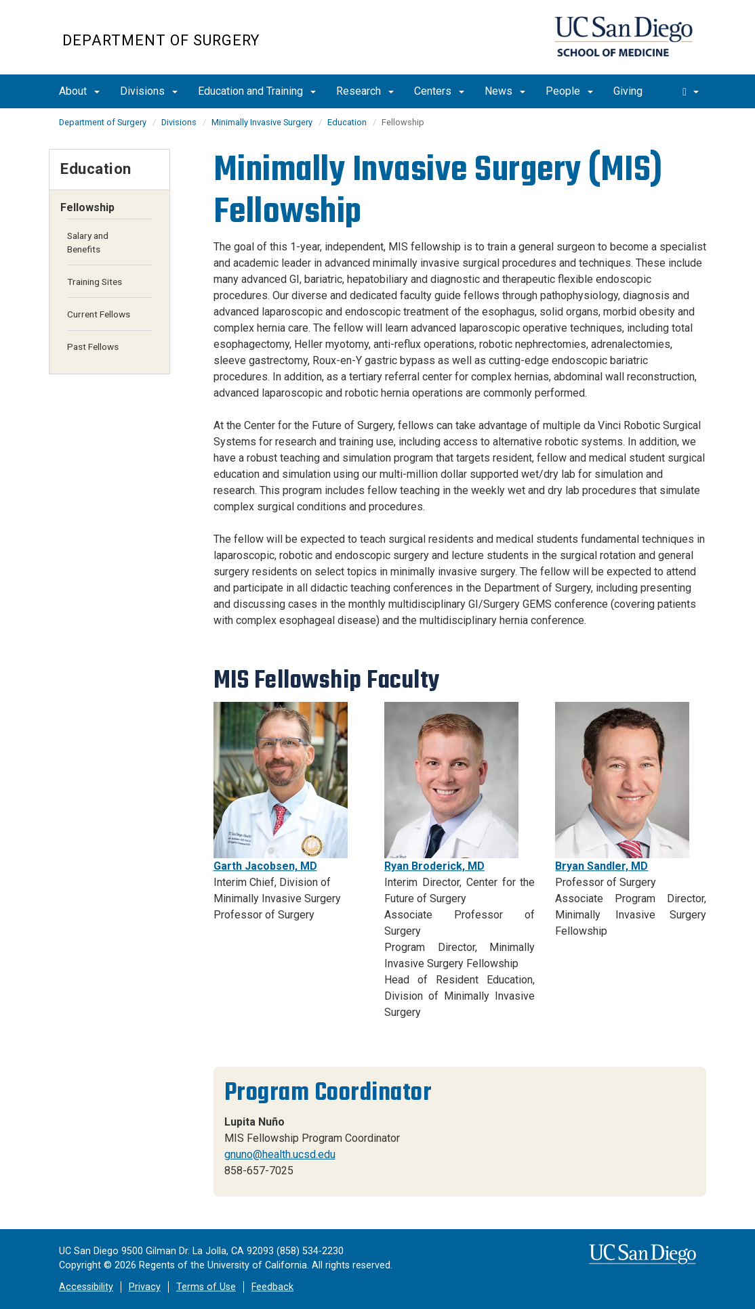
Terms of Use (206, 1287)
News (505, 91)
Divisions (149, 91)
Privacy (145, 1287)
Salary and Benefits (87, 242)
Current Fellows (98, 314)
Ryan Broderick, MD (434, 866)
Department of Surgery (161, 40)
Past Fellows (93, 346)
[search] (690, 91)
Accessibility (86, 1287)
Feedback (272, 1287)
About (79, 91)
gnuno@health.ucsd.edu (279, 1154)
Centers (439, 91)
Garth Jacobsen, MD (265, 866)
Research (365, 91)
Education (347, 122)
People (569, 91)
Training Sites (94, 281)
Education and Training (257, 91)
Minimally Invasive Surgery (261, 122)
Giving (627, 91)
